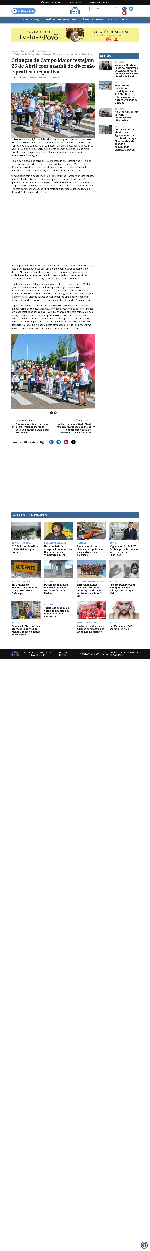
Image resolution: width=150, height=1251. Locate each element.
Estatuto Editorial (64, 653)
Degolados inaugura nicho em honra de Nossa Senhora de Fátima (56, 589)
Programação (87, 653)
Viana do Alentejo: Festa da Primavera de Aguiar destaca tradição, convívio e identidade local (126, 71)
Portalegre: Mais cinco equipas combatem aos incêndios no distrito (90, 629)
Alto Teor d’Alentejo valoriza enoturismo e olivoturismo (126, 116)
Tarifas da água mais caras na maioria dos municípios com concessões (56, 612)
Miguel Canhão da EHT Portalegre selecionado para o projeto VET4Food (123, 550)
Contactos (102, 653)
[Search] (116, 9)
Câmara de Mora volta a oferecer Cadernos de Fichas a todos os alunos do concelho (26, 630)
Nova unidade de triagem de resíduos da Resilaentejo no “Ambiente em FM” (58, 550)
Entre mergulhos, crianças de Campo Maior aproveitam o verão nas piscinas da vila (90, 590)
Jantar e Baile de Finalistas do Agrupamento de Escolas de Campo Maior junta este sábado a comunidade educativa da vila (125, 139)
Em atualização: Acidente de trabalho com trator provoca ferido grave (24, 589)
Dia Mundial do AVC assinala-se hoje (120, 627)
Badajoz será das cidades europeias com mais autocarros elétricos (90, 550)
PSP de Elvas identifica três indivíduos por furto (24, 549)
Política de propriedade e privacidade (124, 653)
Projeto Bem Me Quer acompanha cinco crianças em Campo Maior (122, 589)
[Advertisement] (35, 478)
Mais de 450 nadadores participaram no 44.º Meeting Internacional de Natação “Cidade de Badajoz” (126, 94)
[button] (14, 10)
